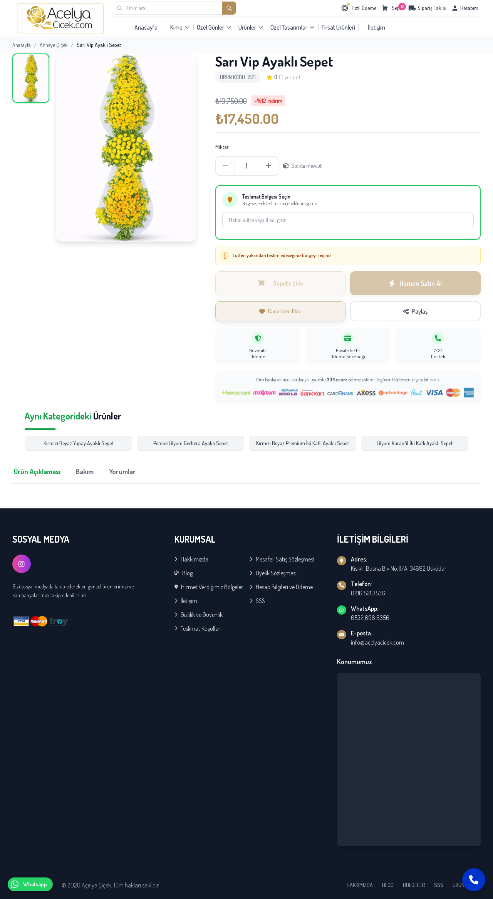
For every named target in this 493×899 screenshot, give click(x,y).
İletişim (376, 27)
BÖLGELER (414, 885)
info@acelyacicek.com (377, 642)
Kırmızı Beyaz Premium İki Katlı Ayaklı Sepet (302, 443)
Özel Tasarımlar (292, 27)
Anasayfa (146, 27)
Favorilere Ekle (280, 311)
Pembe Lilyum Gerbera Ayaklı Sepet (190, 443)
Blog (183, 573)
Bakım (85, 471)
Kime (180, 27)
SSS (257, 601)
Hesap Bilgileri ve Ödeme (281, 587)
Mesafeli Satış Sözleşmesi (282, 559)
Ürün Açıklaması (37, 471)
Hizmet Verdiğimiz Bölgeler (208, 587)
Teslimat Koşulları (197, 628)
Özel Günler (214, 27)
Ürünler (251, 27)
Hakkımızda (191, 559)
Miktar (222, 147)
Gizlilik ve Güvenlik (198, 614)
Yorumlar (122, 471)
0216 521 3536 (368, 593)
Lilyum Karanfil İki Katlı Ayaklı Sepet (415, 443)
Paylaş (415, 311)
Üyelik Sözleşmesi (273, 573)
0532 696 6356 (370, 618)
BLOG (388, 885)
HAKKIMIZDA (360, 885)
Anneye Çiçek (54, 45)
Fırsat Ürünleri (338, 27)
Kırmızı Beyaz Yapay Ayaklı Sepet (78, 443)
